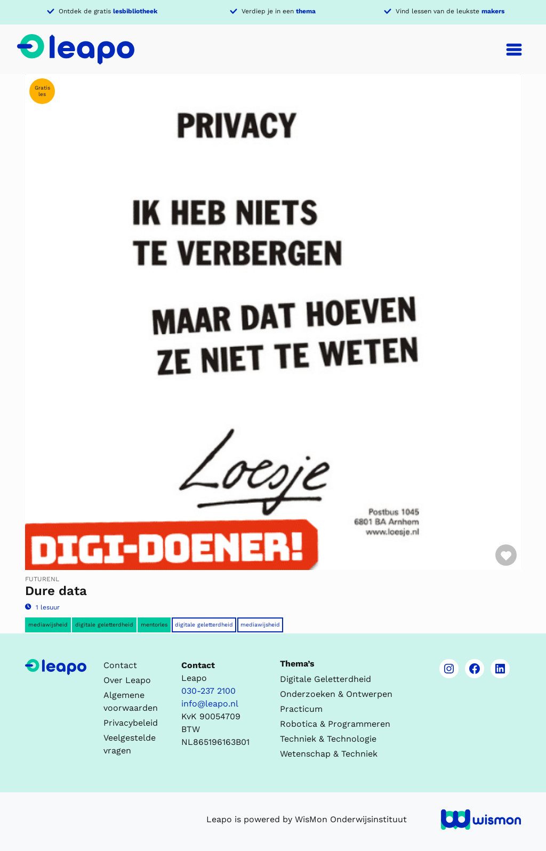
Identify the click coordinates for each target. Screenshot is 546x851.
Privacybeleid (130, 723)
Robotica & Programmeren (335, 724)
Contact (120, 665)
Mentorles (154, 624)
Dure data (56, 590)
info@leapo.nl (209, 704)
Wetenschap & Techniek (329, 754)
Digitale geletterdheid (104, 624)
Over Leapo (127, 680)
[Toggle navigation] (514, 49)
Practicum (301, 709)
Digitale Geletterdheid (204, 624)
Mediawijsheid (48, 624)
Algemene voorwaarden (130, 701)
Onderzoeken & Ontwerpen (336, 694)
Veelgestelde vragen (129, 744)
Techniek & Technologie (328, 739)
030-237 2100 (208, 691)
